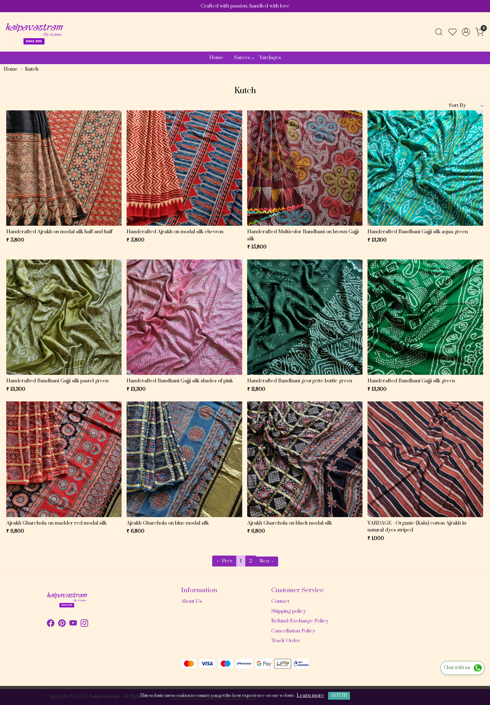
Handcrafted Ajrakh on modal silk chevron (175, 232)
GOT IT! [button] (339, 695)
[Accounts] (465, 32)
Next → (267, 561)
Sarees (244, 57)
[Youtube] (73, 624)
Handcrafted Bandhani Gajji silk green (411, 381)
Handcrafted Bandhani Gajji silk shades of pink (180, 381)
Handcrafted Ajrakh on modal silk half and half (59, 232)
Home (216, 57)
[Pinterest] (62, 624)
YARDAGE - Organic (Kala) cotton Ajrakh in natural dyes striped (417, 526)
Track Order (285, 640)
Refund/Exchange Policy (299, 621)
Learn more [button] (310, 695)
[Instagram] (84, 624)
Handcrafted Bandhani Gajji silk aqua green (418, 232)
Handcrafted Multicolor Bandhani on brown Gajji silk (303, 235)
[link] (439, 32)
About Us (191, 601)
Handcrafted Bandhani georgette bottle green (299, 381)
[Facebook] (51, 624)
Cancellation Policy (293, 631)
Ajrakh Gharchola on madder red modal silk (56, 523)
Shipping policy (288, 611)
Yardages (270, 57)
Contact (280, 601)
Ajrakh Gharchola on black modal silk (289, 523)
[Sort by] (461, 105)
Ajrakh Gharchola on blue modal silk (168, 523)
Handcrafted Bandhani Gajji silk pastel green (57, 381)
